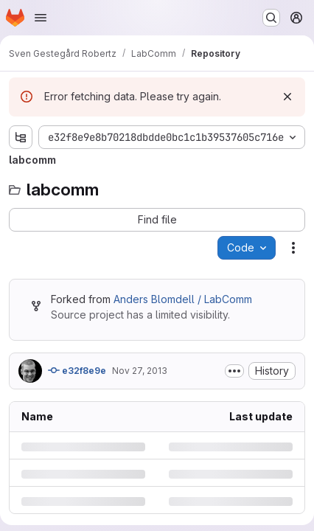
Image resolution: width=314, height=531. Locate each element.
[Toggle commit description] (234, 371)
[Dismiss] (287, 96)
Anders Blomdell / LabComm (183, 299)
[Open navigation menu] (40, 18)
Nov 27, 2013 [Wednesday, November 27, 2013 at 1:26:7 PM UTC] (139, 370)
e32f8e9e (77, 370)
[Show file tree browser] (20, 137)
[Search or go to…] (271, 18)
